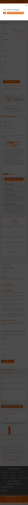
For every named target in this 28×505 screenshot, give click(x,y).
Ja (4, 12)
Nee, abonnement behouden (15, 12)
